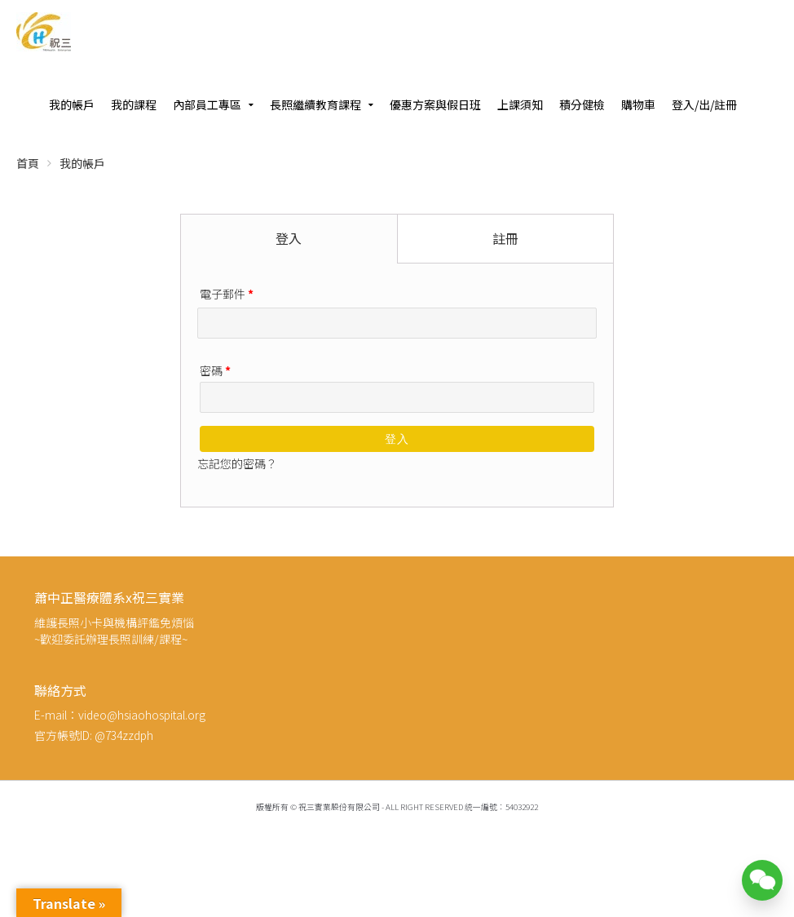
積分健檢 (582, 104)
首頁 (27, 163)
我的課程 (134, 104)
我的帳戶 (72, 104)
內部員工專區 (207, 104)
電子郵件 (227, 294)
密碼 (215, 370)
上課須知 (520, 104)
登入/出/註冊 (704, 104)
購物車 (638, 104)
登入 (397, 438)
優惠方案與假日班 (435, 104)
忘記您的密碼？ (237, 463)
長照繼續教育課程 (315, 104)
